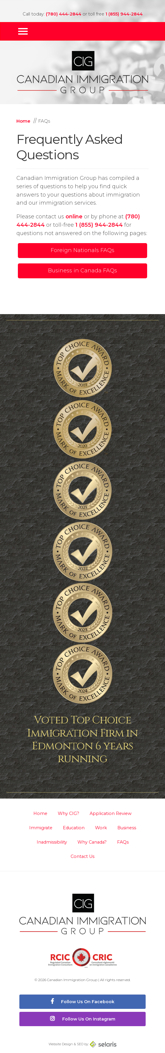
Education (74, 827)
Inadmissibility (52, 842)
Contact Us (82, 856)
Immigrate (40, 827)
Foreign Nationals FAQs (82, 250)
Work (101, 827)
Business (126, 827)
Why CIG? (68, 813)
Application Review (111, 813)
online (74, 216)
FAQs (123, 842)
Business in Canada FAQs (82, 270)
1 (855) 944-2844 (124, 14)
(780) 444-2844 (63, 14)
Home (40, 813)
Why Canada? (92, 842)
